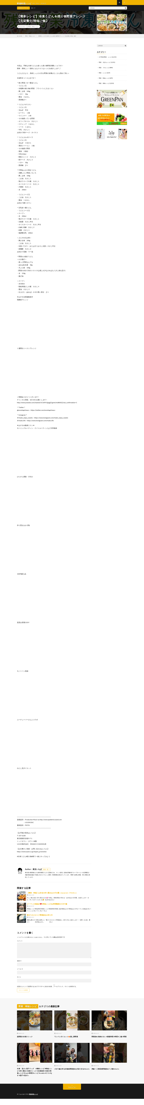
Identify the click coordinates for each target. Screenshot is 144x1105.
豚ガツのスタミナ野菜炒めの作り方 (40, 917)
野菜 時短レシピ (33, 28)
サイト (19, 979)
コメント (20, 943)
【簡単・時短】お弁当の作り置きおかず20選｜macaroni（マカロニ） (52, 895)
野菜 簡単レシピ (104, 85)
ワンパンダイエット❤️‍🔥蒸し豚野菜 (68, 1038)
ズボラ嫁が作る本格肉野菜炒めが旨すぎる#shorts (72, 1074)
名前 (19, 963)
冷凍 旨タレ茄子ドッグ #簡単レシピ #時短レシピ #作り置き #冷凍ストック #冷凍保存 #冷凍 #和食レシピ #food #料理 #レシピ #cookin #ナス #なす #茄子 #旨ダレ (34, 1077)
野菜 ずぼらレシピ (105, 64)
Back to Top (72, 1093)
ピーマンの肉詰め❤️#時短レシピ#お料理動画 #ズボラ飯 (47, 906)
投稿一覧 (45, 871)
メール (20, 971)
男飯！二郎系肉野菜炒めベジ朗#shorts (108, 1073)
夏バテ (33, 10)
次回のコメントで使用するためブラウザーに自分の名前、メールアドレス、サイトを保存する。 (47, 988)
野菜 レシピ (103, 74)
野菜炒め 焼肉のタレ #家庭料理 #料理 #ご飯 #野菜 (109, 1039)
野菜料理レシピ (34, 1100)
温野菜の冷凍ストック (26, 1038)
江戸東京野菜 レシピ (106, 59)
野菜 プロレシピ (104, 69)
